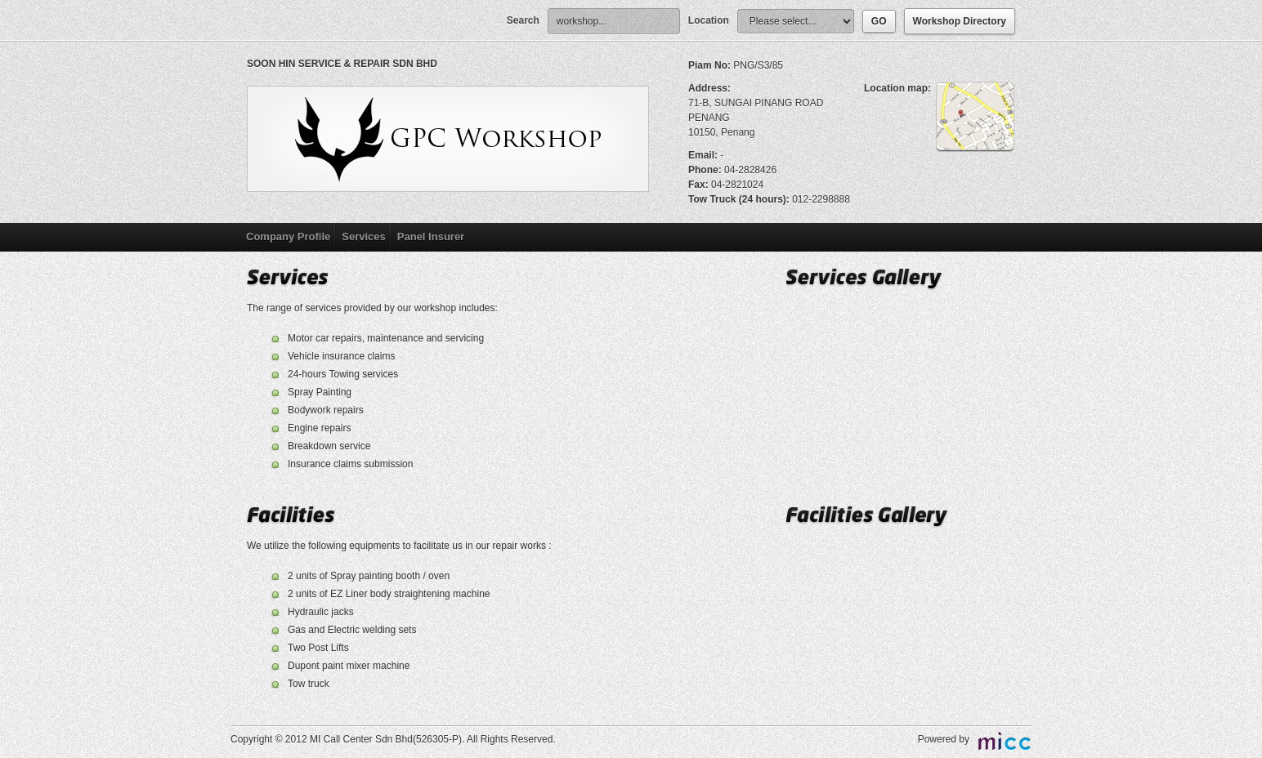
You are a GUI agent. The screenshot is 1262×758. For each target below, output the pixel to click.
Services (364, 236)
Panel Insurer (430, 236)
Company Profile (288, 236)
